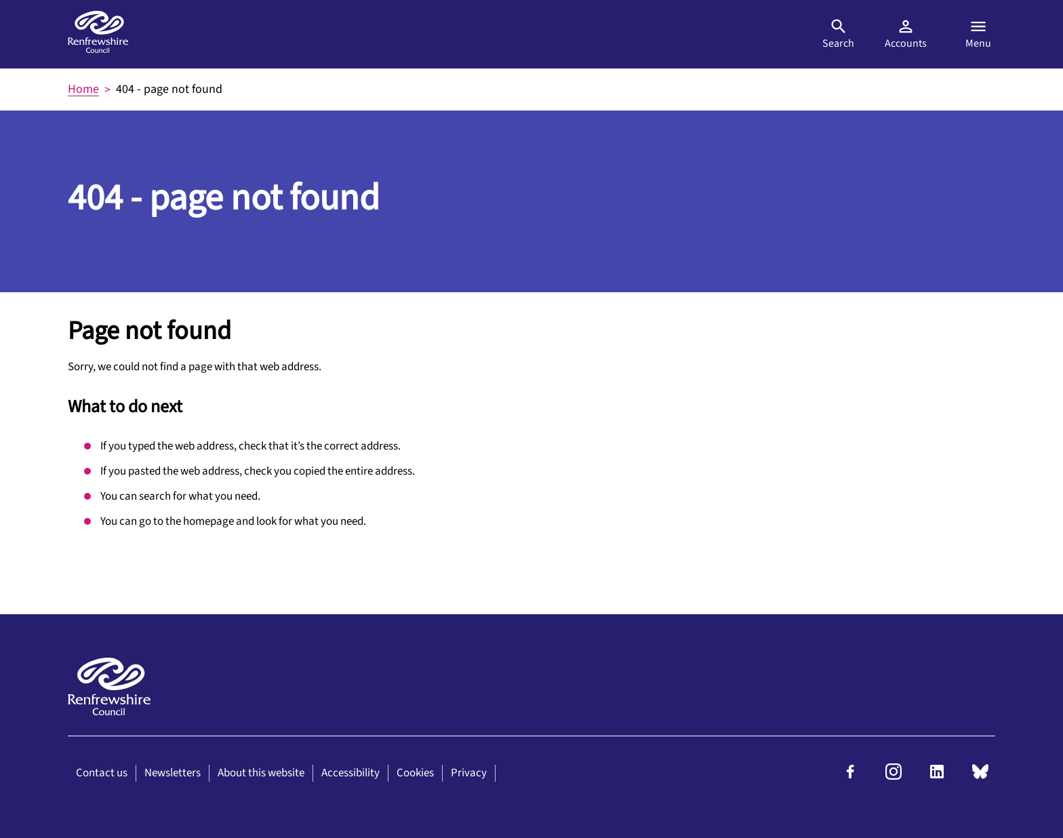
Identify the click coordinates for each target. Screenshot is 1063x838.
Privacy (469, 773)
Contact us (101, 773)
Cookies (415, 773)
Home (83, 89)
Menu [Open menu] (978, 34)
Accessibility (350, 773)
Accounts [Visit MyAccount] (906, 34)
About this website (261, 773)
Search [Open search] (838, 34)
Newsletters (172, 773)
